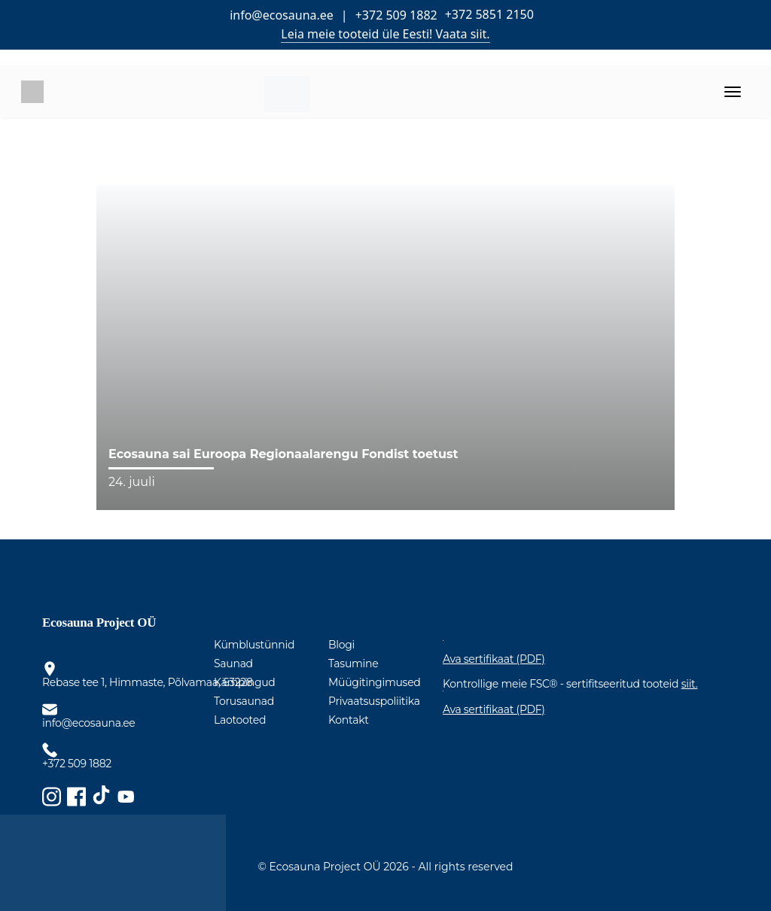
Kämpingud (245, 682)
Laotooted (240, 720)
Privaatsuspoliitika (374, 701)
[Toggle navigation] (732, 91)
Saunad (233, 663)
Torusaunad (244, 701)
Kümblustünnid (254, 644)
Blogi (341, 644)
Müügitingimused (374, 682)
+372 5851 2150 (489, 14)
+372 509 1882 (396, 15)
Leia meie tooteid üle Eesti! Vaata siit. (385, 34)
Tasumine (353, 663)
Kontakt (348, 720)
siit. (689, 684)
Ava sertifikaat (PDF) (494, 659)
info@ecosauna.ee (282, 15)
